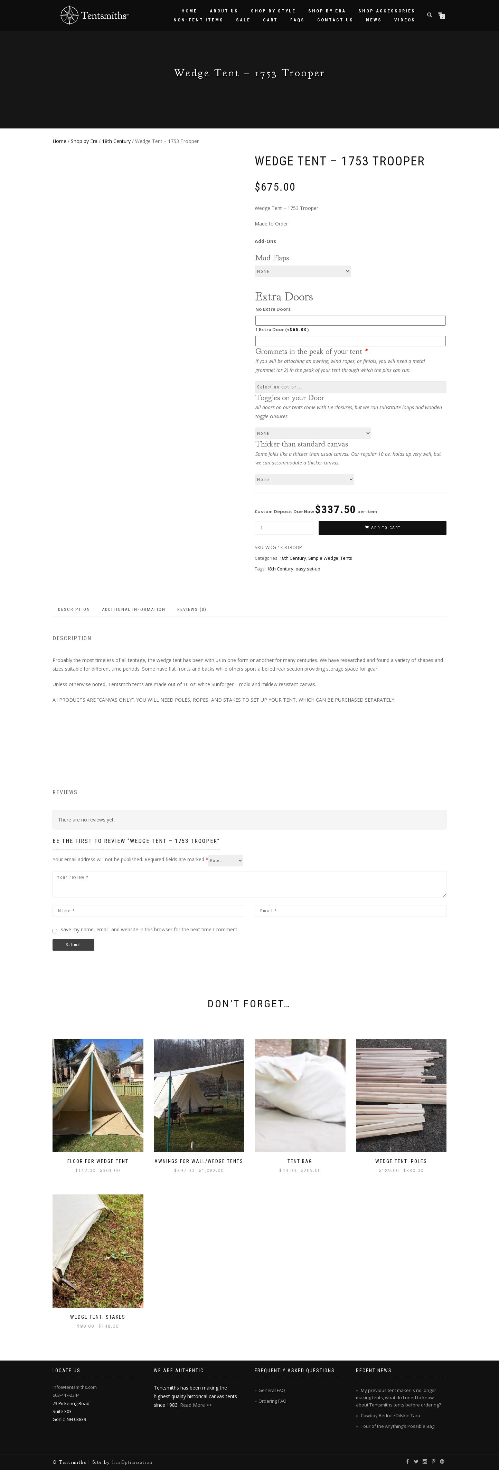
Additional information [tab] (134, 609)
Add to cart (386, 528)
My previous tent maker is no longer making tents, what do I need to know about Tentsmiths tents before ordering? (398, 1397)
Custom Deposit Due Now (316, 509)
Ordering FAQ (272, 1401)
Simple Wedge (323, 558)
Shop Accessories (386, 10)
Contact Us (335, 19)
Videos (404, 19)
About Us (224, 10)
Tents (346, 558)
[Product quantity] (284, 528)
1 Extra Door (282, 329)
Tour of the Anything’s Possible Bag (397, 1426)
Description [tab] (74, 609)
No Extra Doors (273, 309)
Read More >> (196, 1405)
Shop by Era (327, 10)
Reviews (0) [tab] (192, 609)
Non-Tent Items (198, 19)
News (374, 19)
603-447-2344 (66, 1395)
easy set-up (307, 569)
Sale (243, 19)
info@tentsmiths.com (75, 1387)
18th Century (116, 141)
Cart (270, 19)
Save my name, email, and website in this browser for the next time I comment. (149, 929)
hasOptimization (132, 1462)
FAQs (297, 19)
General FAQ (271, 1390)
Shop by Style (273, 10)
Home (189, 10)
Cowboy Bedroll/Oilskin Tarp (390, 1415)
